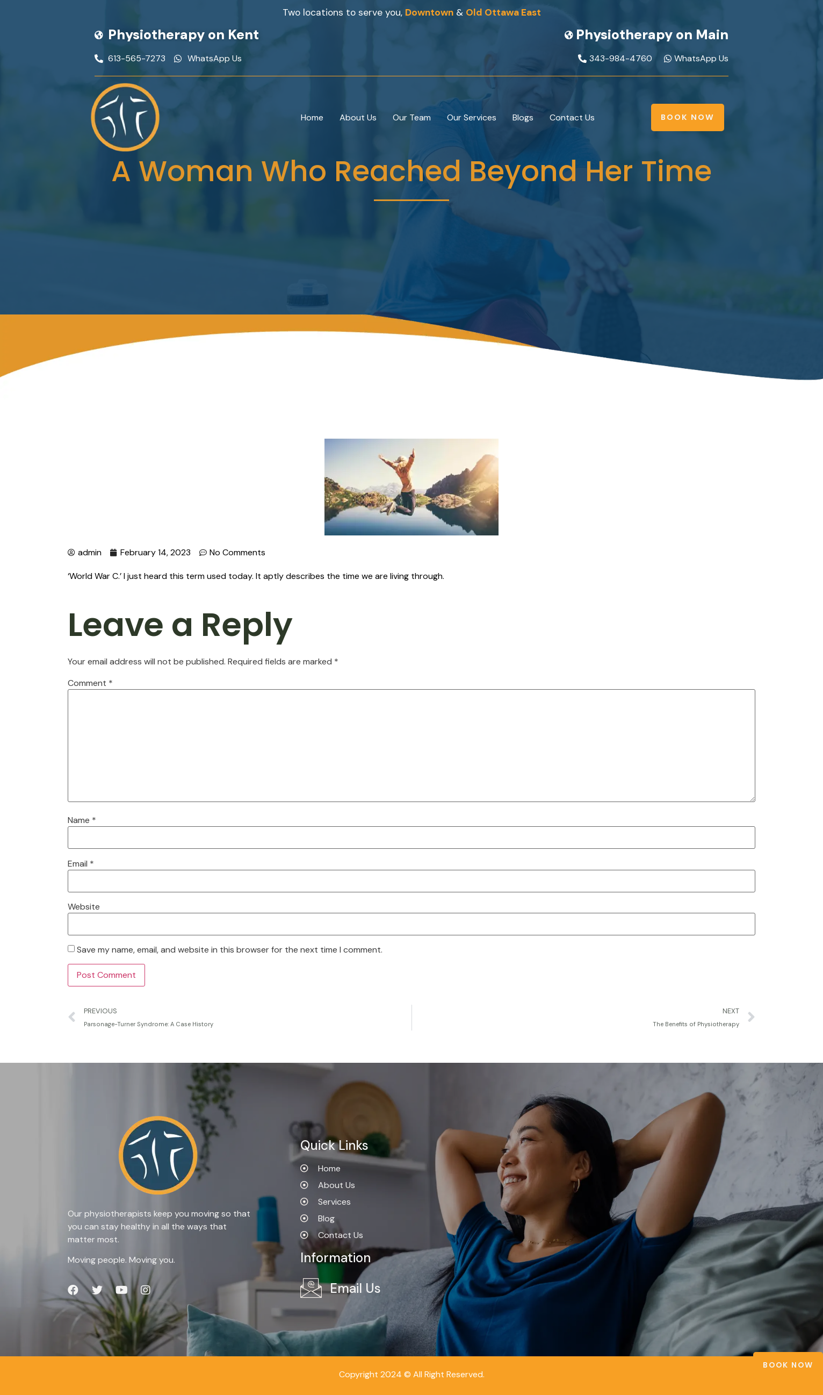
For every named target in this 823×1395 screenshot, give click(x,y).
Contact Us (572, 117)
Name (82, 820)
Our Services (471, 117)
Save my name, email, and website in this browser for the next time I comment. (229, 950)
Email (81, 864)
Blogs (522, 117)
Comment (90, 683)
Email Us (355, 1288)
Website (84, 907)
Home (312, 117)
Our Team (412, 117)
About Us (358, 117)
